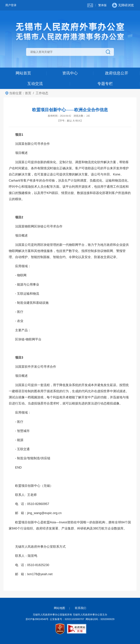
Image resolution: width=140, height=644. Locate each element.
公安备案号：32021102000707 (67, 619)
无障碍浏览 (126, 5)
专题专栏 (105, 83)
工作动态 (42, 93)
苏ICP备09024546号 (37, 619)
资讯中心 (70, 73)
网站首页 (23, 73)
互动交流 (35, 83)
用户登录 (10, 5)
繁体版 (102, 5)
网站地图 (59, 608)
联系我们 (80, 608)
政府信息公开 (116, 73)
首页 (28, 93)
